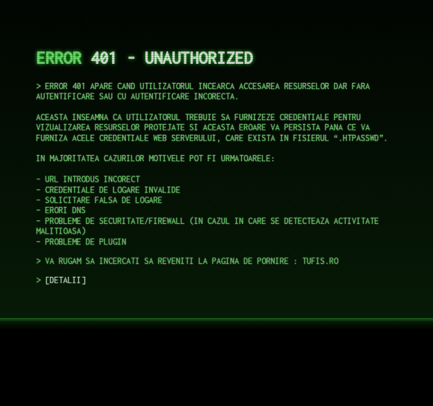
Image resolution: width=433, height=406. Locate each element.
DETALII (65, 280)
